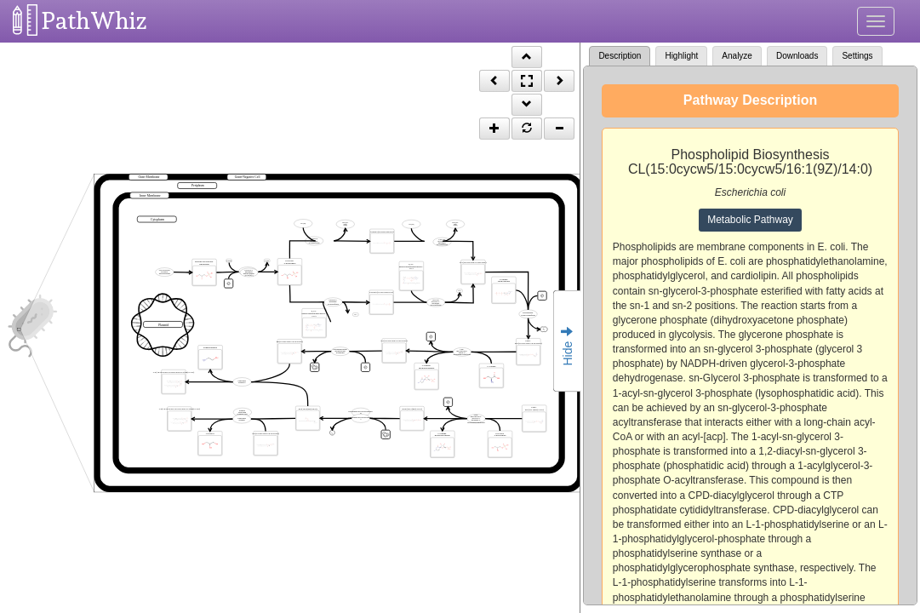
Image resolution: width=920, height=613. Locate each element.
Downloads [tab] (797, 55)
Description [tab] (619, 55)
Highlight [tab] (681, 55)
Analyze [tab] (737, 55)
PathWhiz (94, 21)
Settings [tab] (857, 55)
